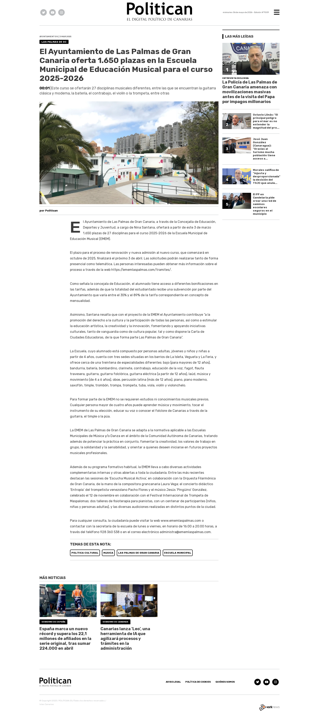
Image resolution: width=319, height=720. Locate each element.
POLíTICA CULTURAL (84, 552)
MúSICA (108, 552)
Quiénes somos (225, 682)
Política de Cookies (198, 682)
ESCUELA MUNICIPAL (177, 552)
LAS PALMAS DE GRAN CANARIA (138, 552)
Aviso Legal (173, 682)
